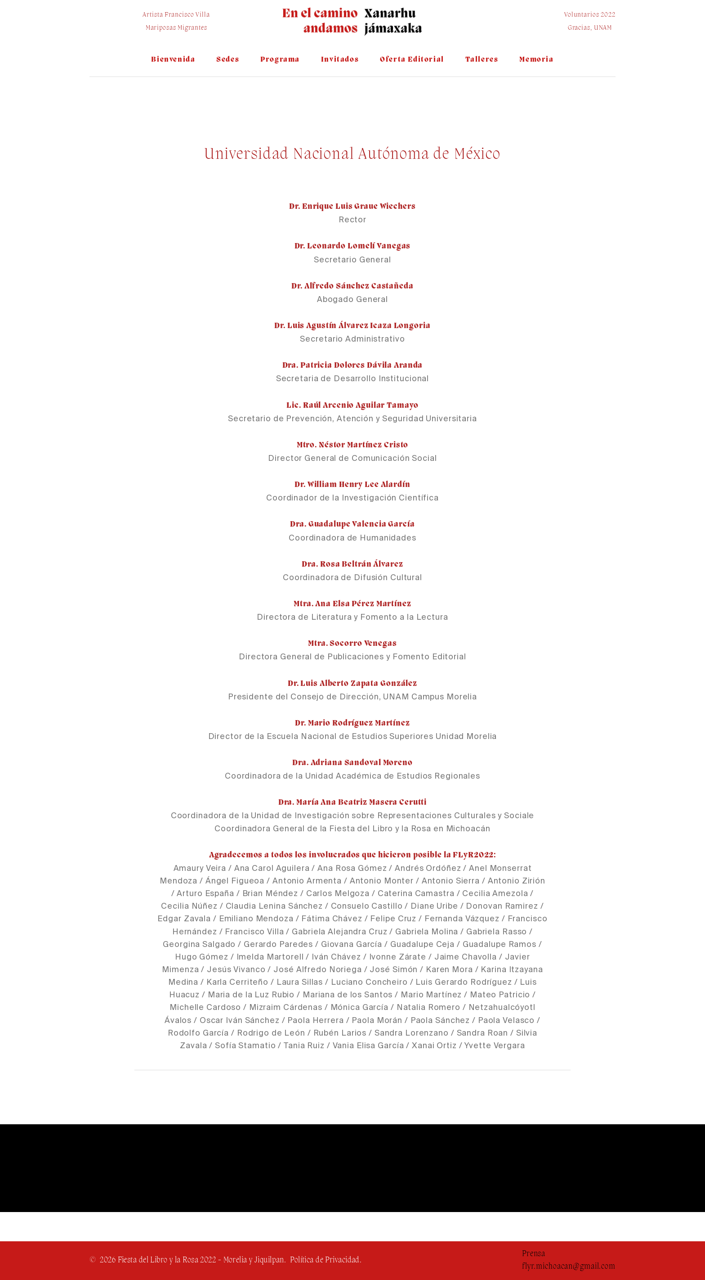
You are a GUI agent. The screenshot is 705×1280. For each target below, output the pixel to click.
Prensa (533, 1254)
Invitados (340, 60)
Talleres (482, 60)
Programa (280, 60)
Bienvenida (173, 60)
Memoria (536, 60)
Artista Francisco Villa (176, 15)
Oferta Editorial (412, 60)
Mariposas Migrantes (176, 28)
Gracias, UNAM (590, 28)
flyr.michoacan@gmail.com (569, 1266)
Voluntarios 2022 (590, 15)
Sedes (227, 60)
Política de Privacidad (325, 1260)
